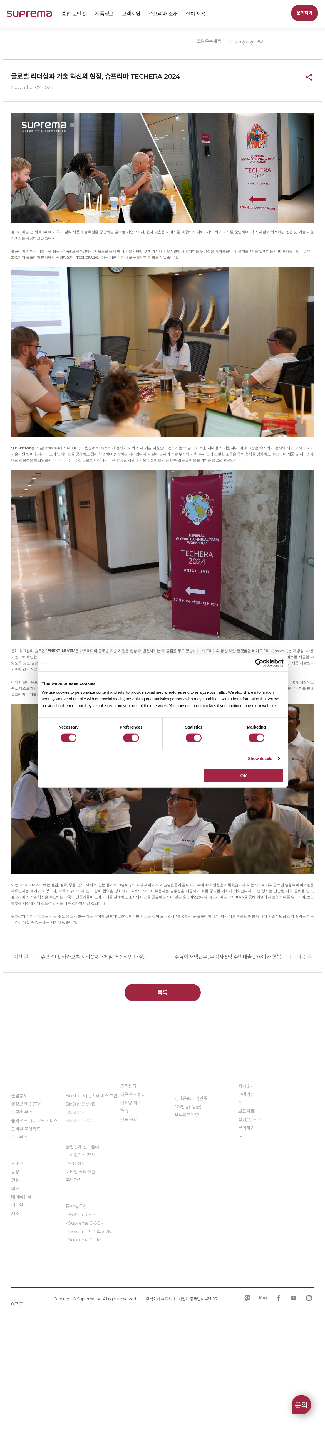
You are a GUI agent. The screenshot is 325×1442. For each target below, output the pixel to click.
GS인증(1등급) (188, 1214)
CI (240, 1210)
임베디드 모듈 (78, 1364)
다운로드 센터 (132, 1202)
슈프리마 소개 (40, 132)
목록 (162, 1100)
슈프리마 (75, 132)
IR (240, 1244)
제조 (15, 1321)
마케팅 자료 (131, 1210)
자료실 (181, 1239)
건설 (15, 1288)
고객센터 (128, 1194)
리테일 (17, 1313)
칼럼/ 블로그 (249, 1227)
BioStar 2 (75, 1220)
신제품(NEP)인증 (191, 1206)
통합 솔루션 (76, 1314)
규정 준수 (91, 1382)
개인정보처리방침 (27, 1382)
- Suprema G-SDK (84, 1330)
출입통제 (19, 1203)
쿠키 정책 (63, 1382)
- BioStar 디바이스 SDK (88, 1339)
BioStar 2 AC (78, 1228)
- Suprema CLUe (83, 1347)
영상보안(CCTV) (26, 1211)
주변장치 (74, 1288)
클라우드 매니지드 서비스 (34, 1228)
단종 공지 (128, 1227)
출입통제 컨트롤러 (82, 1254)
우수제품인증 (187, 1223)
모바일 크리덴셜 (80, 1279)
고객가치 (246, 1202)
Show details (260, 758)
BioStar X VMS (81, 1211)
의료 (15, 1296)
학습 (124, 1219)
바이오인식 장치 (80, 1263)
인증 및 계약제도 (190, 1193)
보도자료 (114, 132)
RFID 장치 (75, 1271)
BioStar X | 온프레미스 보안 (92, 1203)
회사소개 (246, 1194)
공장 (15, 1279)
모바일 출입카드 (26, 1236)
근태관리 (19, 1245)
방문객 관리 (22, 1220)
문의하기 (304, 13)
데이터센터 (21, 1304)
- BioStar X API (81, 1322)
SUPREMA (29, 16)
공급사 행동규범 (126, 1382)
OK (243, 775)
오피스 (17, 1271)
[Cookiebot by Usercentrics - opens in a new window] (259, 663)
